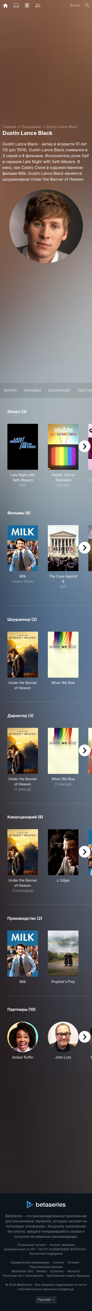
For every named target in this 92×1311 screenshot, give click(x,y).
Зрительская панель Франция (68, 1275)
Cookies (58, 1262)
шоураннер (59, 390)
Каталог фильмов (62, 1245)
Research (73, 1271)
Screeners (57, 1271)
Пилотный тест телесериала (23, 1275)
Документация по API (19, 1249)
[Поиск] (87, 5)
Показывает (31, 127)
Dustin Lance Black (62, 127)
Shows (10, 390)
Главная (9, 127)
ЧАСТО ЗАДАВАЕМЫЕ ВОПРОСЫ (62, 1249)
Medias (42, 1271)
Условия (73, 1262)
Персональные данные (46, 1267)
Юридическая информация (29, 1262)
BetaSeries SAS (22, 1271)
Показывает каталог (31, 1245)
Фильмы (32, 390)
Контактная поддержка (46, 1253)
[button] (22, 1041)
